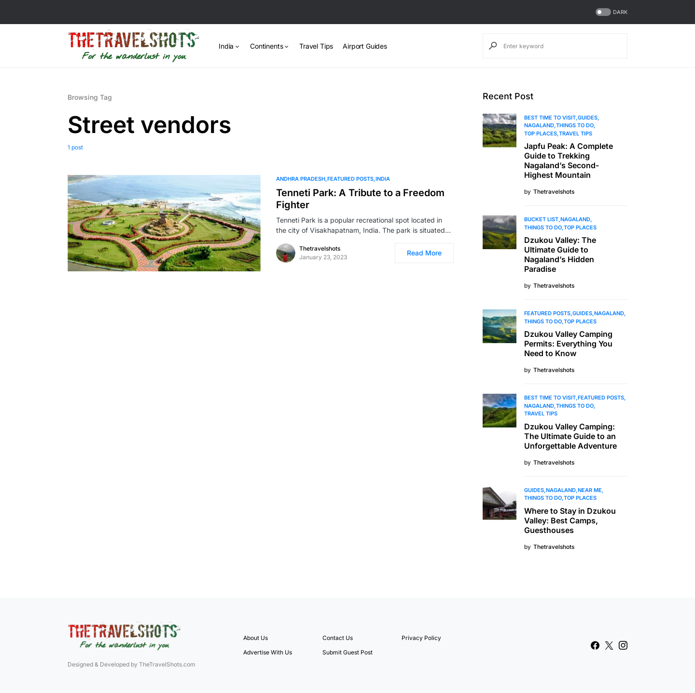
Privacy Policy (421, 637)
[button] (610, 12)
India (382, 178)
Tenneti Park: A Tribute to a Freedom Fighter (360, 199)
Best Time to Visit (550, 117)
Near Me (590, 490)
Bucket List (541, 219)
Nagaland (539, 125)
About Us (255, 637)
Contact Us (337, 637)
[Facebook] (595, 645)
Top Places (540, 133)
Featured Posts (350, 178)
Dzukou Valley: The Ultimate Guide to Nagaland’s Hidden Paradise (560, 254)
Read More (424, 253)
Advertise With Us (267, 652)
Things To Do (575, 125)
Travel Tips (575, 133)
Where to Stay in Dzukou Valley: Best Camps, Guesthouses (570, 520)
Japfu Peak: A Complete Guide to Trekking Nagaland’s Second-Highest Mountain (568, 160)
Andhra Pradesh (300, 178)
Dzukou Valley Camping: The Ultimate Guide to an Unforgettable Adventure (570, 436)
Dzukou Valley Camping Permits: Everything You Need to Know (568, 343)
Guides (588, 117)
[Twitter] (609, 645)
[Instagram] (623, 645)
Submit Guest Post (347, 652)
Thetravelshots (319, 248)
